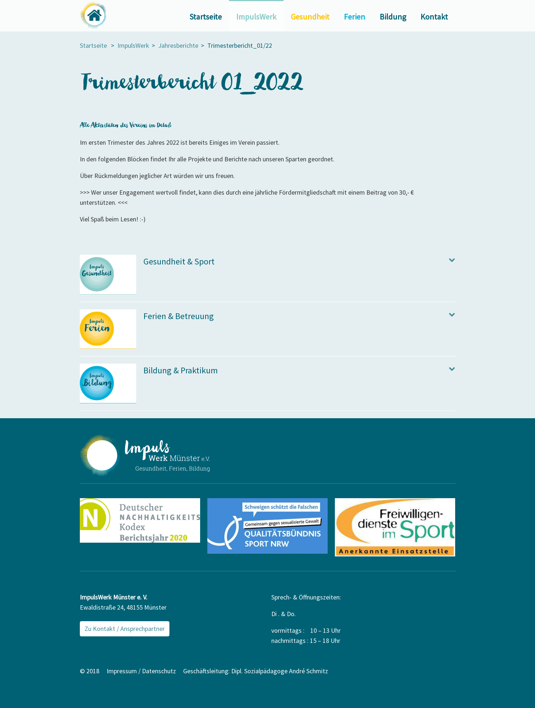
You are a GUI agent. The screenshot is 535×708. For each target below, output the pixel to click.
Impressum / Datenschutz (141, 671)
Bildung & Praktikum (180, 370)
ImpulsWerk (256, 17)
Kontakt (434, 17)
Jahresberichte (178, 45)
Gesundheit (310, 17)
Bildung (393, 17)
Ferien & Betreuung (178, 316)
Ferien (354, 17)
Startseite (205, 17)
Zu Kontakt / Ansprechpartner (125, 628)
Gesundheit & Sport (179, 261)
